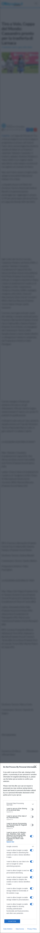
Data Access (20, 929)
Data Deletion (7, 929)
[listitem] (20, 804)
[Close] (36, 767)
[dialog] (20, 848)
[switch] (31, 809)
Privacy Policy (32, 929)
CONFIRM (12, 921)
